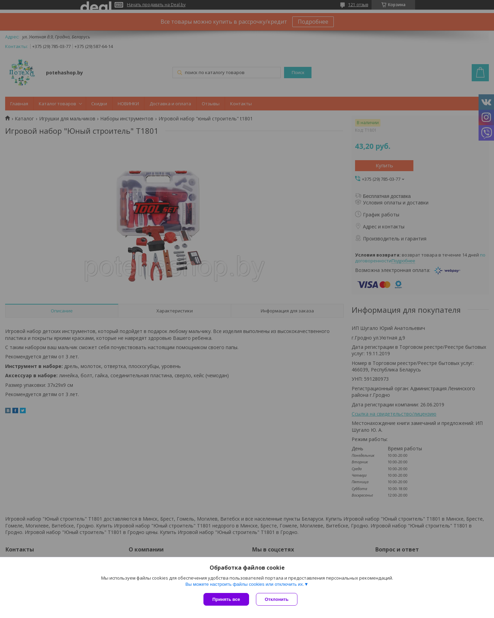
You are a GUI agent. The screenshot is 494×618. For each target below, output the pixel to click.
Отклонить (277, 599)
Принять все (226, 599)
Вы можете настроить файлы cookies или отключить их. (244, 584)
